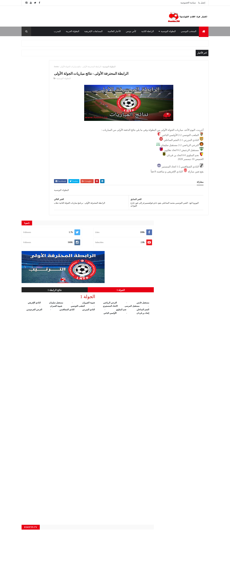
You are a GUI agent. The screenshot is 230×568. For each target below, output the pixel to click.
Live (87, 499)
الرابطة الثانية (147, 31)
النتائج (87, 537)
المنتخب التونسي (188, 31)
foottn (93, 66)
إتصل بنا (201, 2)
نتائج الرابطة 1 (36, 130)
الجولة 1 (65, 130)
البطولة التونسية (168, 31)
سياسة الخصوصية (188, 2)
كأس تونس (131, 31)
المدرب (57, 31)
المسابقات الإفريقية (93, 31)
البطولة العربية (72, 31)
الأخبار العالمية (114, 31)
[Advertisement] (89, 16)
